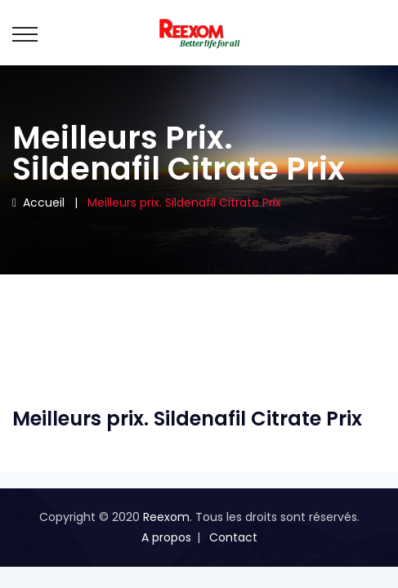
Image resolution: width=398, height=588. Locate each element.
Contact (233, 537)
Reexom (166, 517)
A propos (166, 537)
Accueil (38, 202)
